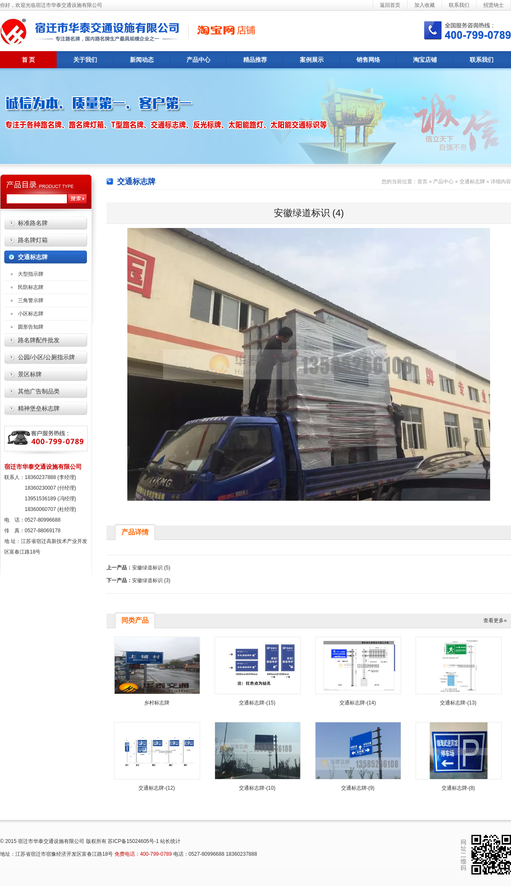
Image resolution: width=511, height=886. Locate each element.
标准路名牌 (33, 222)
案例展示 (312, 59)
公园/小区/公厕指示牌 (46, 357)
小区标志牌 (30, 314)
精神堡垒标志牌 (39, 408)
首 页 (28, 59)
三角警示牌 (30, 300)
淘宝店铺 (425, 59)
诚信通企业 (217, 29)
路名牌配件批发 (39, 340)
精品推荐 (255, 59)
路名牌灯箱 (33, 240)
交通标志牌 (33, 257)
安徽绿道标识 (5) (151, 568)
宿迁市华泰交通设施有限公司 (85, 31)
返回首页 (390, 5)
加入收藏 (424, 5)
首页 (422, 182)
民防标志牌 (30, 287)
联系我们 (459, 5)
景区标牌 (30, 374)
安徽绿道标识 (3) (151, 580)
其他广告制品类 (39, 391)
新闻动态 (142, 59)
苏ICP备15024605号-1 (133, 841)
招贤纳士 (493, 5)
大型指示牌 (30, 274)
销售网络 (368, 59)
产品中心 (198, 59)
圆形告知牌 (30, 327)
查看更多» (495, 620)
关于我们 (85, 59)
